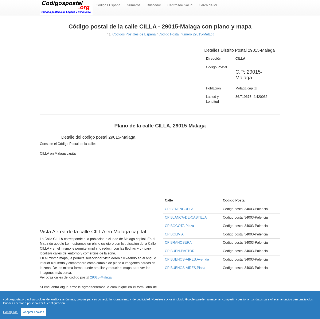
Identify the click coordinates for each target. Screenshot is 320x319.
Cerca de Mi (208, 5)
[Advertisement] (119, 73)
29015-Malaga (101, 277)
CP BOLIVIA (174, 234)
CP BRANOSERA (178, 242)
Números (133, 5)
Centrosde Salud (179, 5)
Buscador (154, 5)
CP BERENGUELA (179, 209)
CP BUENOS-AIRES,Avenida (187, 259)
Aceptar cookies (33, 312)
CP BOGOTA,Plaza (179, 226)
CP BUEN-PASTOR (179, 251)
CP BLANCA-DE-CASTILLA (186, 217)
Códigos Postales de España (134, 34)
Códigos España (108, 5)
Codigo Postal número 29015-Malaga (186, 34)
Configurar (10, 312)
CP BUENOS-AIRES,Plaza (185, 268)
